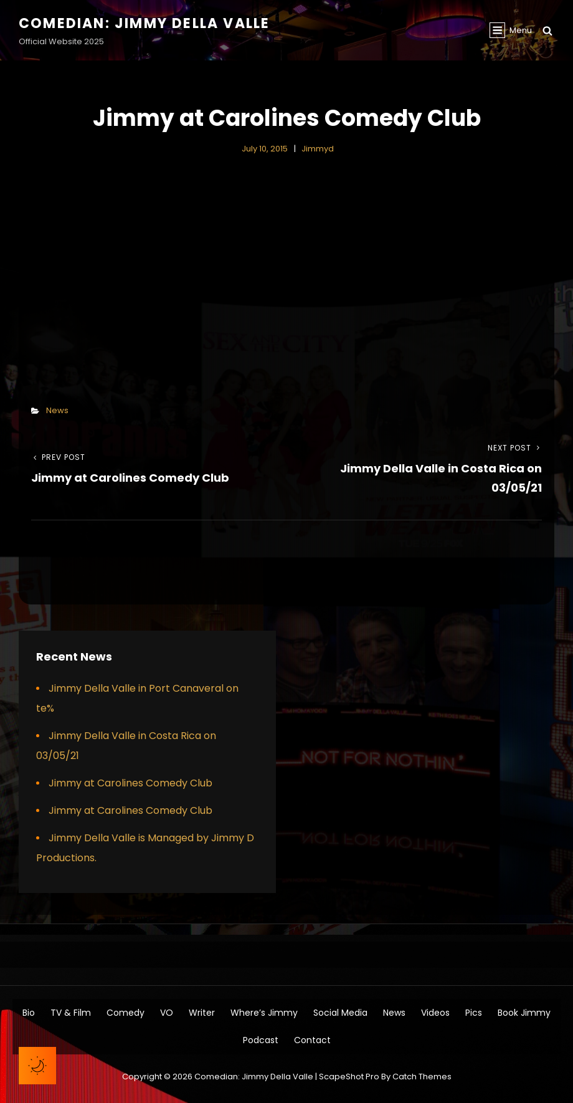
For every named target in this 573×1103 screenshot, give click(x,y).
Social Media (340, 1012)
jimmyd (317, 149)
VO (166, 1012)
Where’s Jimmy (264, 1012)
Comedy (125, 1012)
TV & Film (70, 1012)
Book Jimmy (524, 1012)
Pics (473, 1012)
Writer (202, 1012)
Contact (312, 1040)
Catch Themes (422, 1076)
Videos (435, 1012)
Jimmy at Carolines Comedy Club (130, 783)
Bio (28, 1012)
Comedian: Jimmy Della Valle (144, 23)
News (57, 410)
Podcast (260, 1040)
